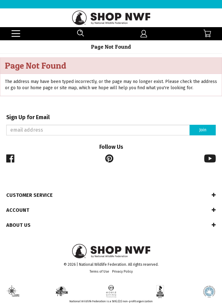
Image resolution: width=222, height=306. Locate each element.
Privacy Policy (122, 272)
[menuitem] (144, 33)
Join (202, 130)
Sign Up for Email (28, 117)
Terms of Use (99, 272)
